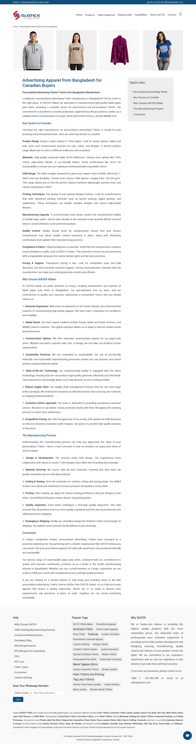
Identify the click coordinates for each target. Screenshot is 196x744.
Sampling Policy (23, 640)
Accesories (21, 672)
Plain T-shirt (79, 634)
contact (171, 670)
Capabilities (141, 14)
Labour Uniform (111, 684)
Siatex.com (146, 624)
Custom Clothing (81, 644)
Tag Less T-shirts (83, 679)
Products (90, 15)
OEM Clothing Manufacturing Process (35, 629)
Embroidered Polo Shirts (84, 659)
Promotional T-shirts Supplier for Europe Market (33, 727)
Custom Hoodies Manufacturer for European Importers (112, 727)
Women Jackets (109, 669)
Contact (172, 14)
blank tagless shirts (85, 664)
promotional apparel (56, 548)
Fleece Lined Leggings (107, 629)
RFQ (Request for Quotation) (30, 651)
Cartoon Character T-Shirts (85, 669)
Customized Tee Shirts (110, 659)
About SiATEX (157, 14)
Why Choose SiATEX (26, 624)
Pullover (93, 634)
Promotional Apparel (106, 624)
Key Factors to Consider (146, 97)
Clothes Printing (23, 677)
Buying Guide (125, 14)
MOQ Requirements (25, 645)
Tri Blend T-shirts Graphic (85, 649)
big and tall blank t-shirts (86, 654)
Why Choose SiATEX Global (148, 103)
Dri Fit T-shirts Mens (83, 624)
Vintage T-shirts (100, 644)
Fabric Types (21, 667)
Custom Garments (109, 649)
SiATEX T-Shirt (26, 713)
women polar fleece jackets (87, 684)
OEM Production (106, 15)
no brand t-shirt (83, 629)
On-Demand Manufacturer (29, 635)
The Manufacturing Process (148, 108)
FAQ (17, 656)
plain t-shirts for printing (88, 674)
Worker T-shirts (109, 654)
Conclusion (139, 114)
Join (18, 699)
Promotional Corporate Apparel (88, 639)
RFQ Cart (19, 661)
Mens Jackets (80, 689)
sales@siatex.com (175, 2)
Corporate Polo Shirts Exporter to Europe (71, 727)
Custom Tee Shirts (110, 634)
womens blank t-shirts (101, 689)
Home (79, 14)
